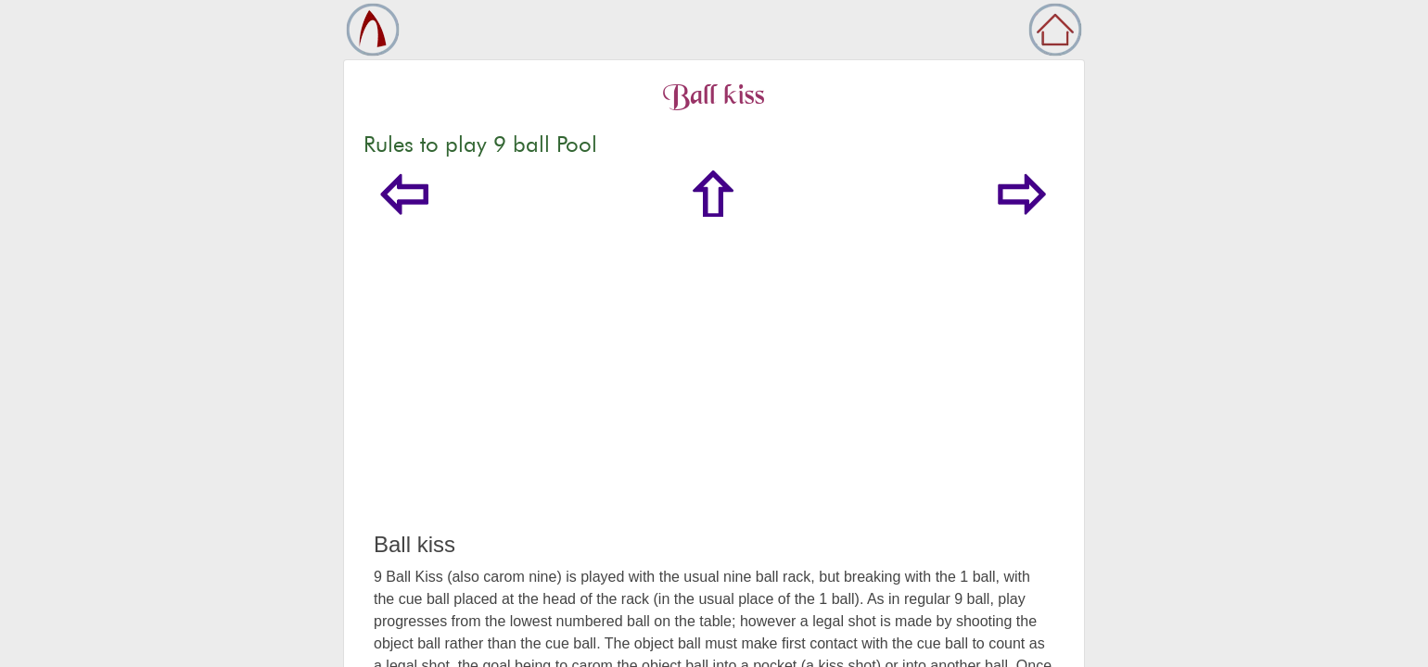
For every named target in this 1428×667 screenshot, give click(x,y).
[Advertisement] (714, 392)
